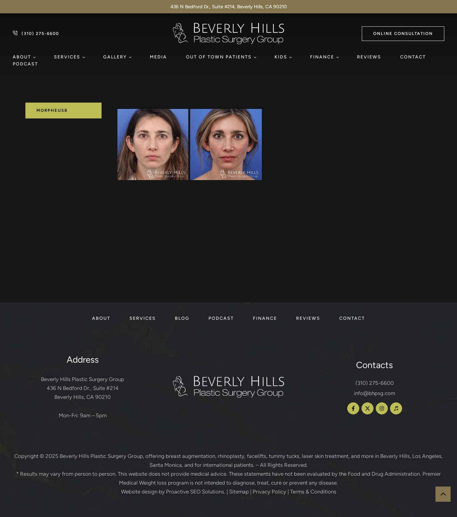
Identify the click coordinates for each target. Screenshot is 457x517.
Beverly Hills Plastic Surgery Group (101, 456)
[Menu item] (24, 57)
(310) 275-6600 (374, 383)
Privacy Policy (269, 491)
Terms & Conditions (313, 491)
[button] (403, 33)
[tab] (63, 110)
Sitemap (239, 491)
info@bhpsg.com (374, 393)
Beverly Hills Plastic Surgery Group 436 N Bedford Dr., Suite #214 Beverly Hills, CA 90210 (82, 388)
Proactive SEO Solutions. (195, 491)
